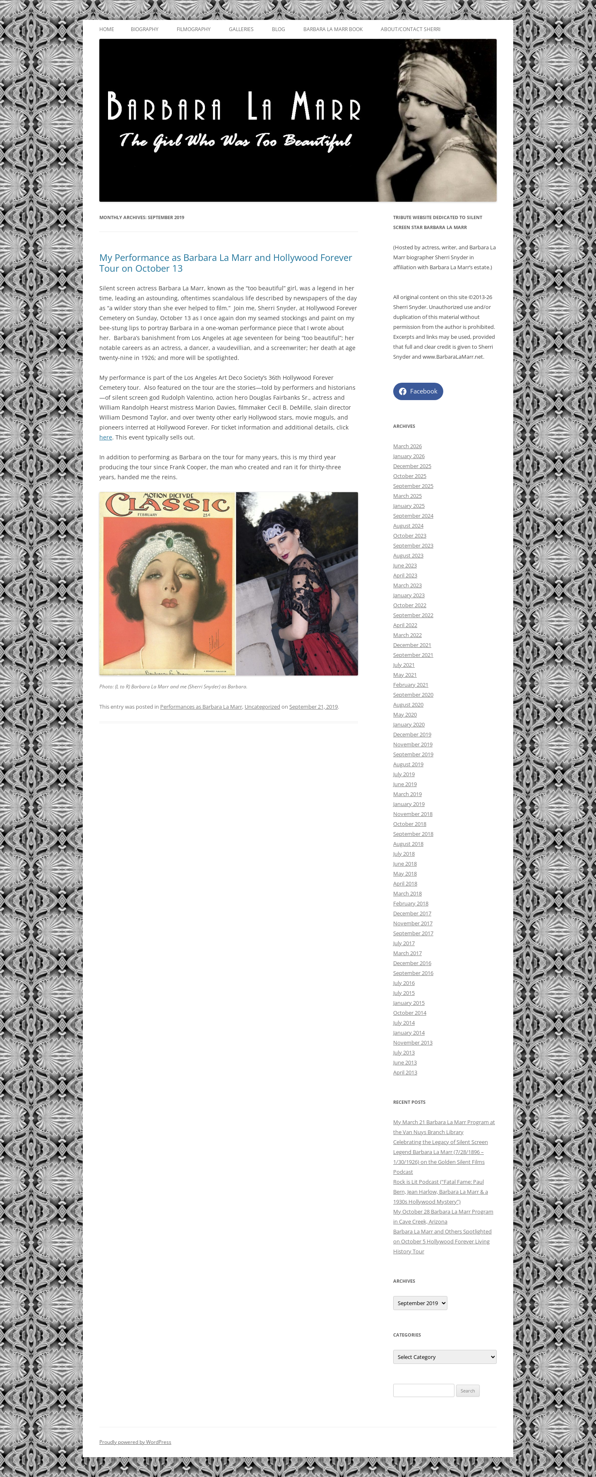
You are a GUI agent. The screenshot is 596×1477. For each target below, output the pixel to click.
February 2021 (410, 684)
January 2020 (409, 724)
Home (106, 29)
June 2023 (405, 565)
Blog (278, 29)
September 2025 (413, 486)
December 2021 (412, 645)
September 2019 (413, 754)
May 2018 (405, 873)
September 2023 (413, 545)
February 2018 (410, 903)
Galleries (241, 29)
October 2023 (409, 535)
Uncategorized (262, 706)
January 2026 (409, 456)
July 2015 (404, 993)
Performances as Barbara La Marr (201, 706)
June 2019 (405, 784)
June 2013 (405, 1062)
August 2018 (408, 843)
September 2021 (413, 655)
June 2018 (405, 863)
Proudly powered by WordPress (135, 1442)
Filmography (194, 29)
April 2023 (405, 575)
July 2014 (404, 1022)
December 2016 (412, 963)
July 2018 (404, 853)
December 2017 (412, 913)
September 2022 (413, 615)
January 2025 (409, 505)
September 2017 (413, 933)
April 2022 (405, 625)
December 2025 (412, 466)
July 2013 (404, 1052)
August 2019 (408, 764)
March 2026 (407, 446)
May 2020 (405, 714)
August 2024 (408, 525)
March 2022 (407, 635)
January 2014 (409, 1032)
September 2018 (413, 833)
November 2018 (413, 814)
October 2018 (409, 824)
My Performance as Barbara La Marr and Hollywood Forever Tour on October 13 (225, 262)
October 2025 (409, 476)
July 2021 (404, 665)
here (105, 437)
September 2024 (413, 515)
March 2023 (407, 585)
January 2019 (409, 804)
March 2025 (407, 496)
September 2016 (413, 973)
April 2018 (405, 883)
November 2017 (413, 923)
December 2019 (412, 734)
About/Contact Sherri (410, 29)
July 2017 (404, 943)
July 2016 (404, 983)
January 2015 (409, 1002)
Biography (145, 29)
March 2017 (407, 953)
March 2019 (407, 794)
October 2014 (409, 1012)
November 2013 (413, 1042)
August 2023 (408, 555)
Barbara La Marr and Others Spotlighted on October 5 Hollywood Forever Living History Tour (442, 1241)
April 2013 (405, 1072)
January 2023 (409, 595)
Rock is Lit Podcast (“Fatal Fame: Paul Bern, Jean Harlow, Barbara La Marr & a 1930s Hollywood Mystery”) (440, 1191)
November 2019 (413, 744)
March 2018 (407, 893)
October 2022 (409, 605)
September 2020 (413, 694)
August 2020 (408, 704)
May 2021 (405, 674)
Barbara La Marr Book (333, 29)
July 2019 (404, 774)
